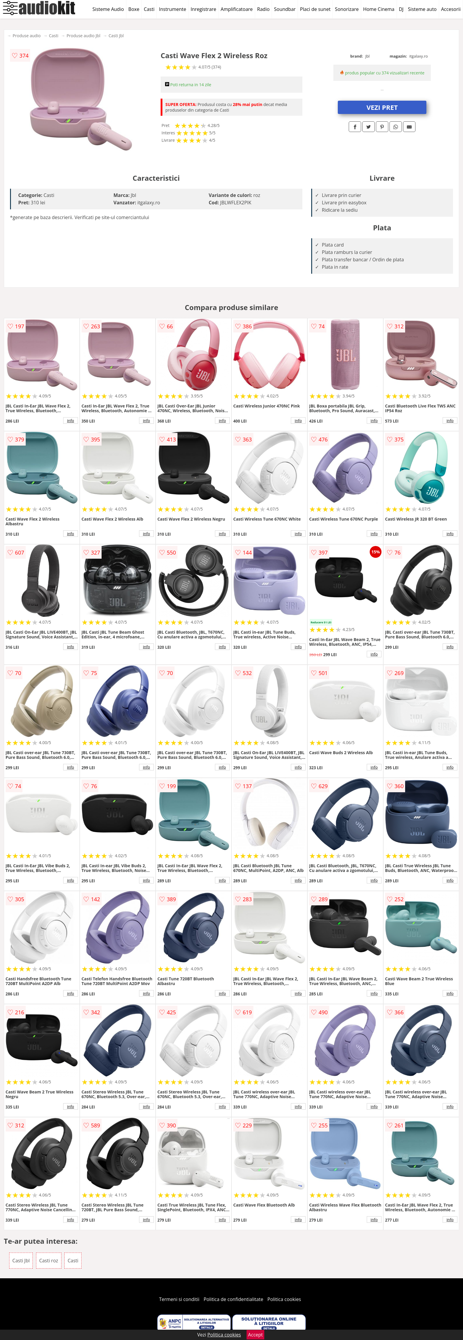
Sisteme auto (422, 9)
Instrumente (172, 9)
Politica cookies (284, 1299)
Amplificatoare (237, 9)
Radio (263, 9)
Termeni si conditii (179, 1299)
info (70, 420)
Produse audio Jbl (83, 35)
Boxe (133, 9)
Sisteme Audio (108, 9)
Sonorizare (346, 9)
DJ (401, 9)
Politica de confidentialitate (233, 1299)
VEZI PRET (382, 107)
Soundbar (285, 9)
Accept (255, 1334)
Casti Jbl (116, 35)
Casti (149, 9)
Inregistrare (203, 9)
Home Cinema (378, 9)
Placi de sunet (315, 9)
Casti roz (48, 1260)
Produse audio (27, 35)
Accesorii (451, 9)
